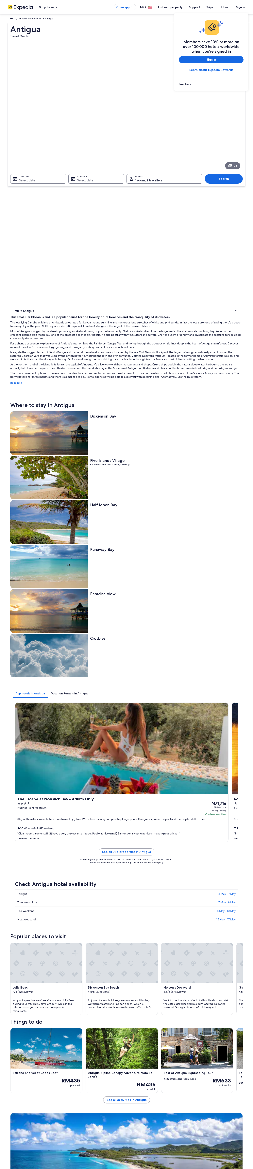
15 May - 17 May (226, 543)
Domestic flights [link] (78, 1102)
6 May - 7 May (227, 517)
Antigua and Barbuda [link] (34, 19)
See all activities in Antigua (156, 823)
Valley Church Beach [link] (140, 982)
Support (201, 7)
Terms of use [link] (137, 1089)
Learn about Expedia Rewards (211, 70)
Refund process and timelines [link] (208, 1089)
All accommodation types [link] (83, 1115)
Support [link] (196, 1077)
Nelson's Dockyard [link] (25, 967)
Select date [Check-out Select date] (84, 125)
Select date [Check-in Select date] (25, 125)
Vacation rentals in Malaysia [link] (83, 1089)
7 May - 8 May (227, 526)
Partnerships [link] (14, 1096)
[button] (126, 875)
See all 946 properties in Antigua (155, 480)
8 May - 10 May (226, 534)
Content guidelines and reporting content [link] (152, 1102)
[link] (211, 84)
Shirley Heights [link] (137, 990)
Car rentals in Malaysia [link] (81, 1108)
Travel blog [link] (75, 1121)
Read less (74, 220)
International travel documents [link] (208, 1102)
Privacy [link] (134, 1077)
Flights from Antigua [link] (140, 901)
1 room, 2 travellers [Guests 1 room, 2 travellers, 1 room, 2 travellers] (148, 125)
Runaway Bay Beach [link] (140, 975)
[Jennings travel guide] (89, 842)
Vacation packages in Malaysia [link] (85, 1096)
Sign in (240, 7)
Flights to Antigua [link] (30, 901)
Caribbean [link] (13, 19)
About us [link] (13, 1077)
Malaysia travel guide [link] (80, 1077)
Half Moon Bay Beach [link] (27, 975)
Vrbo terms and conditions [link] (144, 1096)
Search (226, 123)
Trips (216, 7)
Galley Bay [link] (134, 967)
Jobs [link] (10, 1083)
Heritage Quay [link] (23, 990)
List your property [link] (17, 1089)
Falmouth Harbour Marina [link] (30, 982)
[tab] (88, 380)
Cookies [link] (134, 1083)
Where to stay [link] (23, 172)
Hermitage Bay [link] (137, 960)
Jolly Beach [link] (21, 960)
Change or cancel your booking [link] (208, 1083)
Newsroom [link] (14, 1102)
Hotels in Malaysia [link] (78, 1083)
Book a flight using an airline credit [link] (210, 1096)
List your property (177, 7)
